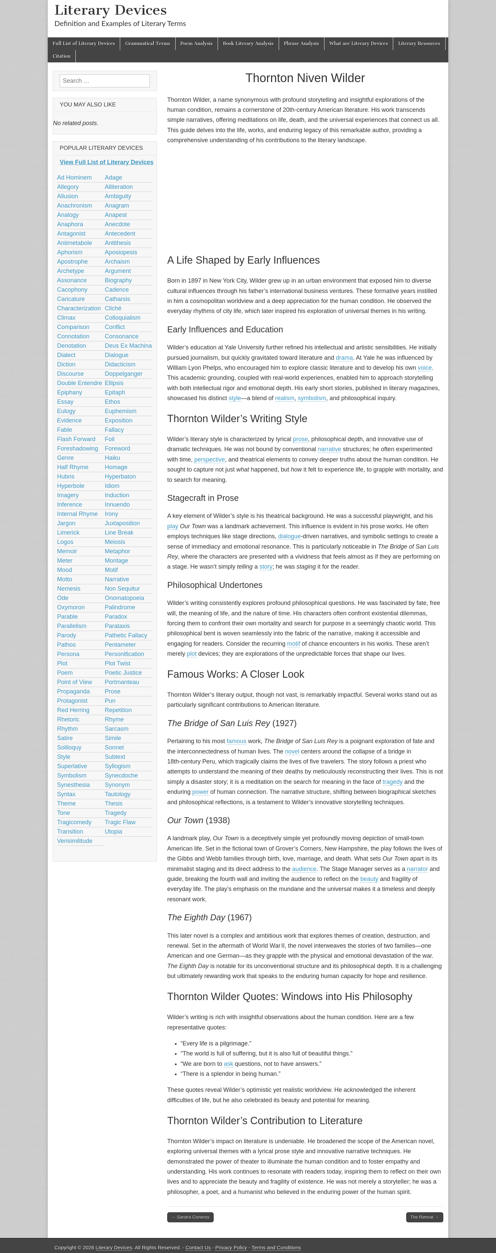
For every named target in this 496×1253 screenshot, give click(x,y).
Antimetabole (74, 243)
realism (284, 398)
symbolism (312, 398)
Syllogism (118, 766)
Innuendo (117, 504)
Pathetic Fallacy (126, 635)
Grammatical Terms (147, 43)
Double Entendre (79, 383)
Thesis (113, 803)
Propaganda (73, 691)
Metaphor (117, 551)
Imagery (68, 495)
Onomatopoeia (124, 598)
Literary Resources (419, 43)
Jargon (66, 523)
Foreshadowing (77, 448)
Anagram (117, 205)
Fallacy (114, 429)
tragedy (393, 781)
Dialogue (117, 355)
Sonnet (114, 747)
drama (344, 357)
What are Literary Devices (358, 43)
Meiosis (115, 542)
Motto (64, 579)
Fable (64, 429)
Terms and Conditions (276, 1247)
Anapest (116, 215)
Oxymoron (71, 607)
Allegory (68, 187)
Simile (113, 738)
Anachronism (74, 205)
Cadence (117, 289)
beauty (369, 879)
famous (236, 741)
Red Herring (73, 710)
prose (300, 439)
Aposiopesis (121, 252)
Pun (110, 700)
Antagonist (71, 233)
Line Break (119, 532)
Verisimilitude (74, 841)
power (200, 792)
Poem (65, 672)
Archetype (70, 271)
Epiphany (69, 392)
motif (293, 643)
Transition (70, 831)
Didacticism (120, 364)
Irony (111, 514)
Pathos (66, 644)
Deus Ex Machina (128, 345)
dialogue (289, 536)
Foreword (117, 448)
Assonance (72, 280)
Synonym (117, 784)
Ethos (112, 401)
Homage (116, 467)
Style (63, 756)
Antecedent (120, 233)
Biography (118, 280)
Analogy (68, 215)
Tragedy (116, 813)
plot (192, 653)
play (172, 526)
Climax (66, 317)
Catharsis (117, 299)
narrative (329, 449)
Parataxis (117, 626)
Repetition (118, 710)
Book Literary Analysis (248, 43)
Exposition (119, 420)
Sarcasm (117, 728)
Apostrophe (72, 261)
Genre (65, 457)
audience (304, 869)
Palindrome (120, 607)
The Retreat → (425, 1217)
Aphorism (69, 252)
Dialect (66, 355)
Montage (116, 560)
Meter (64, 560)
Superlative (72, 766)
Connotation (73, 336)
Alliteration (119, 187)
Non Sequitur (122, 588)
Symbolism (71, 775)
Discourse (70, 373)
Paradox (116, 616)
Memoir (67, 551)
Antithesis (118, 243)
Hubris (65, 476)
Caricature (71, 299)
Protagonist (72, 700)
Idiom (112, 486)
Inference (69, 504)
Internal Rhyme (77, 514)
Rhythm (67, 728)
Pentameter (120, 644)
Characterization (79, 308)
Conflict (115, 327)
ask (228, 1063)
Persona (68, 654)
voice (425, 367)
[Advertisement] (305, 198)
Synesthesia (73, 784)
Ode (62, 598)
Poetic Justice (123, 672)
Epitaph (115, 392)
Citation (61, 56)
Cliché (113, 308)
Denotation (71, 345)
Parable (67, 616)
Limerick (68, 532)
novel (292, 751)
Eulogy (66, 411)
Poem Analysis (197, 43)
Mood (64, 570)
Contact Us (198, 1247)
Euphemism (121, 411)
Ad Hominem (74, 177)
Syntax (66, 794)
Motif (111, 570)
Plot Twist (118, 663)
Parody (66, 635)
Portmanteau (122, 682)
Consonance (122, 336)
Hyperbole (70, 486)
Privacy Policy (231, 1247)
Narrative (117, 579)
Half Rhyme (72, 467)
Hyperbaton (120, 476)
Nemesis (68, 588)
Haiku (112, 457)
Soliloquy (69, 747)
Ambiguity (118, 196)
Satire (65, 738)
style (235, 398)
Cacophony (72, 289)
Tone (63, 813)
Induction (117, 495)
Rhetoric (68, 719)
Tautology (118, 794)
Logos (65, 542)
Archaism (117, 261)
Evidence (69, 420)
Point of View (74, 682)
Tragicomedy (74, 822)
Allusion (67, 196)
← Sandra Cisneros (190, 1217)
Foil (109, 439)
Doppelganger (124, 373)
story (265, 566)
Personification (124, 654)
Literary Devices (110, 9)
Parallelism (71, 626)
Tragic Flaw (120, 822)
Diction (66, 364)
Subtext (115, 756)
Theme (66, 803)
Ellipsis (114, 383)
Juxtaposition (122, 523)
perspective (209, 459)
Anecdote (117, 224)
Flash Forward (76, 439)
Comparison (73, 327)
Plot (62, 663)
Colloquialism (123, 317)
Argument (118, 271)
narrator (417, 869)
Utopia (113, 831)
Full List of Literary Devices (84, 43)
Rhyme (114, 719)
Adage (113, 177)
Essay (65, 401)
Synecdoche (121, 775)
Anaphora (70, 224)
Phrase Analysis (301, 43)
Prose (112, 691)
